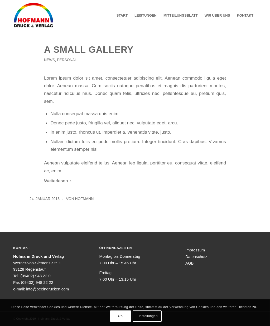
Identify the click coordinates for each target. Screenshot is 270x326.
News (49, 60)
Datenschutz (196, 256)
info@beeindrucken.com (47, 289)
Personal (67, 60)
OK (120, 316)
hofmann (84, 199)
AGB (189, 263)
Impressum (195, 250)
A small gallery (89, 50)
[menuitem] (122, 15)
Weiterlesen (59, 180)
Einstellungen (147, 316)
